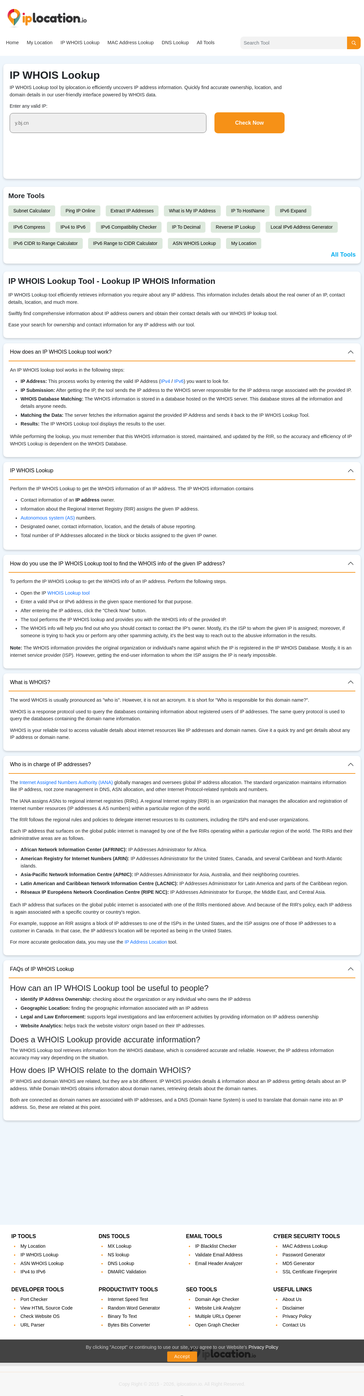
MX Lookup (119, 1246)
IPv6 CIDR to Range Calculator (45, 243)
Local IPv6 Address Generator (302, 227)
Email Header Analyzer (218, 1263)
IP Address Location (146, 942)
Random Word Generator (134, 1308)
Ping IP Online (80, 210)
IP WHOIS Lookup (80, 42)
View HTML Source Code (46, 1308)
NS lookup (118, 1254)
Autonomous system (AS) (48, 518)
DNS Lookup (175, 42)
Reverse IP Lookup (235, 227)
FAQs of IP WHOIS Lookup (42, 969)
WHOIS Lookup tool (69, 593)
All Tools (205, 42)
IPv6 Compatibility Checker (129, 227)
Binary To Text (122, 1316)
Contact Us (294, 1325)
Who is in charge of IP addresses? (50, 764)
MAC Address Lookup (130, 42)
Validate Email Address (219, 1254)
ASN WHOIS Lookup (194, 243)
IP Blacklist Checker (215, 1246)
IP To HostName (248, 210)
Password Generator (304, 1254)
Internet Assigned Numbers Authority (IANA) (66, 782)
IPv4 (166, 381)
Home (12, 42)
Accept (182, 1356)
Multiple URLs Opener (218, 1316)
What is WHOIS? (30, 682)
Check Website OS (40, 1316)
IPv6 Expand (293, 210)
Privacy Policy (263, 1347)
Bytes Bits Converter (129, 1325)
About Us (292, 1299)
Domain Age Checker (217, 1299)
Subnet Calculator (31, 210)
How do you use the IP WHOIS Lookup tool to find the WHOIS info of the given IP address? (117, 563)
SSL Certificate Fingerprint (310, 1271)
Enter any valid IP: (29, 106)
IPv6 (179, 381)
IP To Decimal (186, 227)
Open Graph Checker (217, 1325)
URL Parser (32, 1325)
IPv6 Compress (29, 227)
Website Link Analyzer (218, 1308)
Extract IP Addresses (132, 210)
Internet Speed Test (128, 1299)
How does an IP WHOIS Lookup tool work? (61, 352)
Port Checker (34, 1299)
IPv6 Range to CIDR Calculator (125, 243)
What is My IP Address (192, 210)
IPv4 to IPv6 (73, 227)
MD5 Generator (298, 1263)
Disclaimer (293, 1308)
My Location (40, 42)
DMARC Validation (127, 1271)
